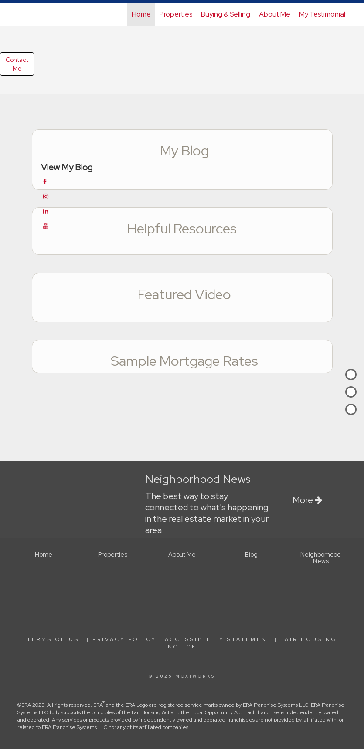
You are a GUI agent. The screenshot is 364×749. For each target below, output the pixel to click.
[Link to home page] (23, 14)
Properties (176, 14)
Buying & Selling (225, 14)
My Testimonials (323, 14)
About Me (274, 14)
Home (141, 14)
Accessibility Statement (218, 639)
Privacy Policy (124, 639)
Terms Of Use (55, 639)
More (307, 500)
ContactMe (17, 64)
